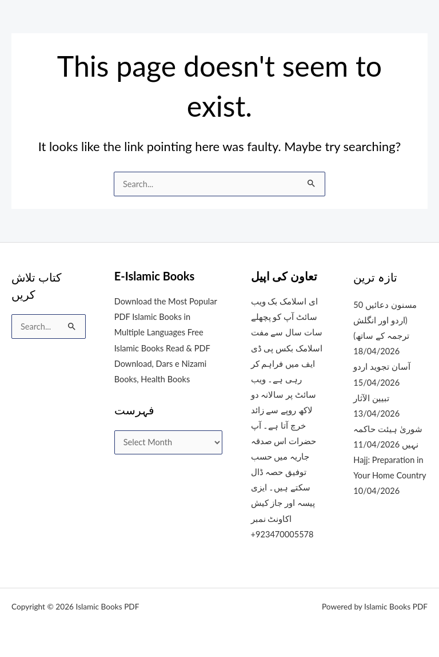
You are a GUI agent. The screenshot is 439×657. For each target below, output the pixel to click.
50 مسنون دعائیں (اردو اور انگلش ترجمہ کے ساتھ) (384, 320)
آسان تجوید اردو (381, 366)
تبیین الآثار (371, 398)
